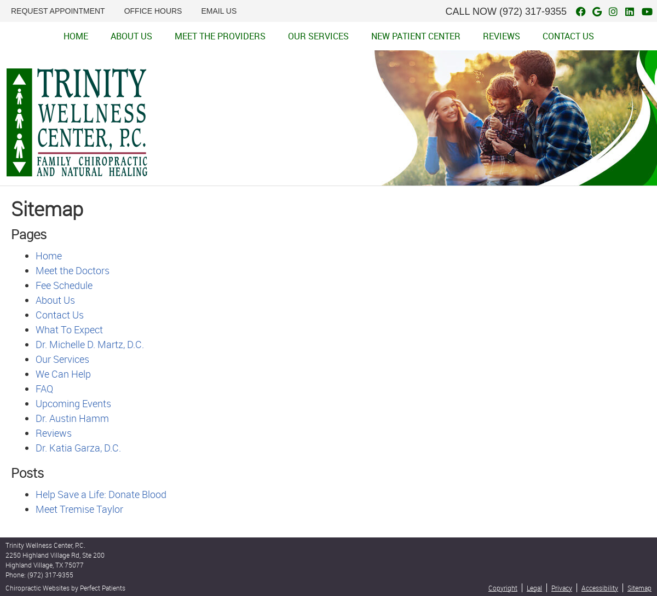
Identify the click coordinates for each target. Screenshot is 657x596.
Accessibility (599, 587)
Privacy (561, 587)
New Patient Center (415, 36)
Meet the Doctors (73, 270)
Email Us (219, 11)
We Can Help (63, 373)
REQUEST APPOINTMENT (58, 11)
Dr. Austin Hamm (72, 418)
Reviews (501, 36)
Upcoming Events (73, 403)
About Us (131, 36)
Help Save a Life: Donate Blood (101, 494)
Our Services (318, 36)
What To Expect (69, 329)
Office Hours (153, 11)
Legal (534, 587)
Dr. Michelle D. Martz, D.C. (90, 344)
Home (76, 36)
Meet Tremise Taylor (79, 509)
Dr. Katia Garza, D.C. (78, 447)
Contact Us (568, 36)
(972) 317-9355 (533, 11)
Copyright (502, 587)
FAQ (44, 388)
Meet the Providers (220, 36)
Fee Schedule (64, 285)
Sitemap (639, 587)
